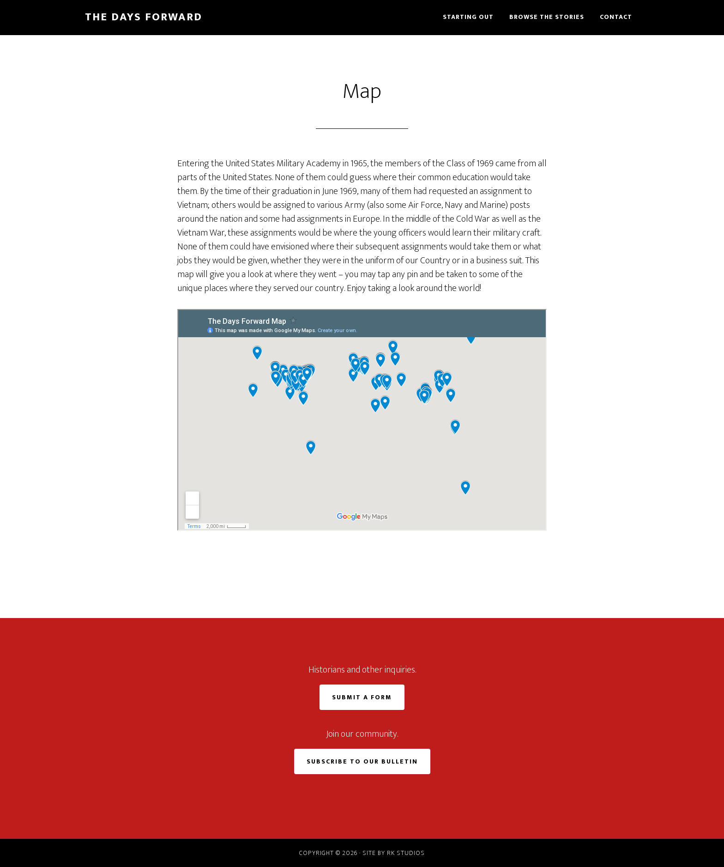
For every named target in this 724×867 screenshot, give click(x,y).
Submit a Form (362, 697)
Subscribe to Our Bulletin (362, 761)
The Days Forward (143, 17)
